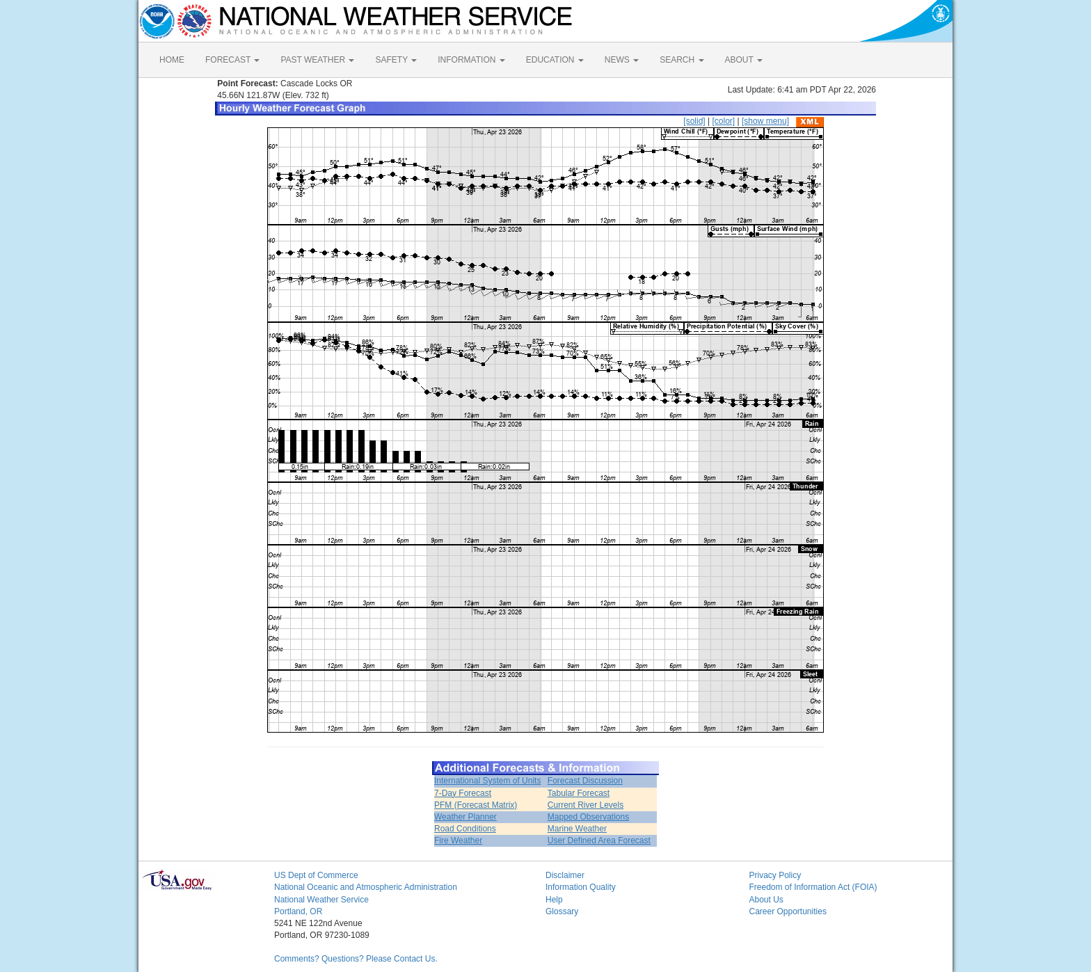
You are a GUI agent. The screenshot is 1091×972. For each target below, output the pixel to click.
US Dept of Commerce (316, 875)
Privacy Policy (775, 875)
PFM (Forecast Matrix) (475, 805)
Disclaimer (565, 875)
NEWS (622, 60)
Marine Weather (577, 829)
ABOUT (744, 60)
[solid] (694, 121)
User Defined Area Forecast (599, 840)
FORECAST (232, 60)
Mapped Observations (588, 817)
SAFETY (396, 60)
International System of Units (487, 781)
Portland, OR (298, 911)
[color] (723, 121)
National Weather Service (321, 900)
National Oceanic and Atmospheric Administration (365, 887)
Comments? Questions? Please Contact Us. (356, 959)
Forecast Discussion (585, 781)
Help (554, 900)
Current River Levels (585, 805)
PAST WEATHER (317, 60)
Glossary (562, 911)
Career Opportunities (788, 911)
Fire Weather (458, 840)
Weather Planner (465, 817)
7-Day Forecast (462, 793)
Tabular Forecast (579, 793)
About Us (766, 900)
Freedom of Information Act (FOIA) (813, 887)
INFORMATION (471, 60)
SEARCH (681, 60)
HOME (171, 60)
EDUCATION (555, 60)
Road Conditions (465, 829)
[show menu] (765, 121)
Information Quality (581, 887)
